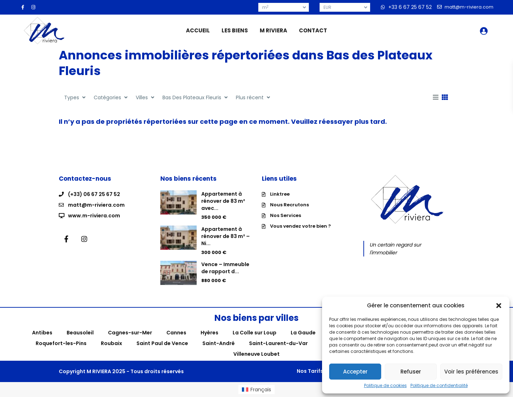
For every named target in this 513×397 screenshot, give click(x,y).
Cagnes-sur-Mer (130, 332)
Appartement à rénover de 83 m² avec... (223, 201)
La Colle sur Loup (254, 332)
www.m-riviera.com (94, 215)
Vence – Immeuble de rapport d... (225, 268)
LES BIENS (235, 30)
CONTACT (313, 30)
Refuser (410, 371)
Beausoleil (80, 332)
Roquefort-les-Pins (61, 343)
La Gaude (303, 332)
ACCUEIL (198, 30)
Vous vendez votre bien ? (300, 226)
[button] (498, 305)
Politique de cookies (385, 385)
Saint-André (218, 343)
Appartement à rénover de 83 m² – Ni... (225, 236)
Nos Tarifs (310, 371)
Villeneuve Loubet (256, 354)
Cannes (176, 332)
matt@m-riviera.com (96, 204)
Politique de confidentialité (439, 385)
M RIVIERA (273, 30)
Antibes (42, 332)
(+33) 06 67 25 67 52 (94, 194)
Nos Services (285, 215)
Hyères (209, 332)
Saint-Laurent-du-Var (278, 343)
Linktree (280, 194)
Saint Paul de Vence (162, 343)
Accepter (355, 371)
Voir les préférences (471, 371)
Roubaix (111, 343)
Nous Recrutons (289, 204)
